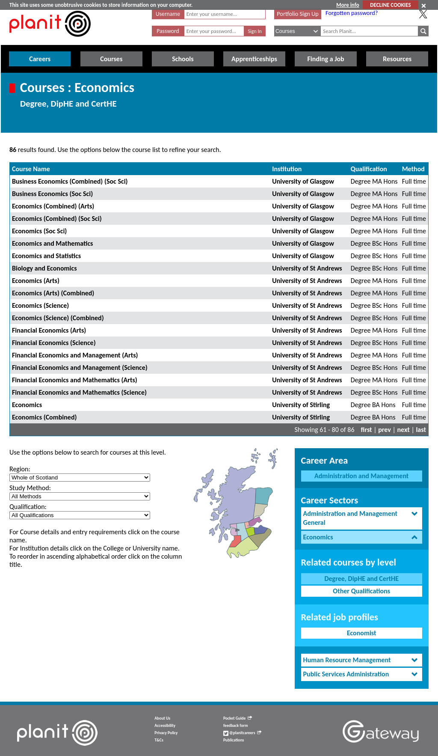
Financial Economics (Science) (54, 343)
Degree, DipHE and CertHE (361, 578)
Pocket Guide (237, 718)
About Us (162, 718)
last (421, 430)
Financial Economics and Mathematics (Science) (79, 392)
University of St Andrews (307, 268)
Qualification (369, 169)
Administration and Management (361, 476)
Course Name (31, 169)
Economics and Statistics (46, 256)
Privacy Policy (166, 732)
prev (384, 430)
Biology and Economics (44, 268)
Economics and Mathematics (52, 243)
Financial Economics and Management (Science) (80, 367)
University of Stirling (301, 405)
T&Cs (158, 740)
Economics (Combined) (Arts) (53, 206)
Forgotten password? (352, 13)
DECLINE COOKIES (390, 5)
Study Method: (30, 488)
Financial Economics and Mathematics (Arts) (74, 380)
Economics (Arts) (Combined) (53, 293)
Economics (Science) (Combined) (58, 318)
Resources (397, 59)
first (366, 430)
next (403, 430)
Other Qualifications (361, 591)
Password (168, 31)
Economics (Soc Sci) (39, 231)
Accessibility (164, 725)
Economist (361, 633)
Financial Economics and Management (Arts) (75, 355)
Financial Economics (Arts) (49, 330)
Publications (233, 740)
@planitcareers (242, 732)
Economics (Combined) (44, 417)
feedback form (235, 725)
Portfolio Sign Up (298, 14)
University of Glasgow (303, 181)
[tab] (361, 518)
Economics (27, 405)
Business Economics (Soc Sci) (52, 194)
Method (413, 169)
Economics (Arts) (35, 281)
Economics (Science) (40, 305)
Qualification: (28, 507)
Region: (19, 469)
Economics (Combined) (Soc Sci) (57, 218)
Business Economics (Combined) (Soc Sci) (70, 181)
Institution (287, 169)
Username (168, 14)
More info (347, 5)
